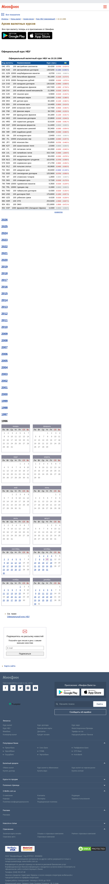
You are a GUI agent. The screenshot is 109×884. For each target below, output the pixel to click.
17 (8, 566)
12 (16, 563)
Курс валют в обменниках (47, 768)
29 (39, 570)
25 (12, 570)
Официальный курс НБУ (18, 616)
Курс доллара (43, 725)
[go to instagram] (28, 688)
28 (35, 570)
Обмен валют (8, 768)
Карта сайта (9, 666)
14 (35, 563)
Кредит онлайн (43, 735)
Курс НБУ (6, 728)
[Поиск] (99, 704)
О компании (8, 796)
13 (20, 563)
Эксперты (41, 799)
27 (20, 570)
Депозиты (41, 731)
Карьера (6, 799)
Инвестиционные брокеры (82, 728)
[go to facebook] (5, 688)
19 (16, 566)
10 (8, 563)
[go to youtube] (35, 688)
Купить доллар (9, 771)
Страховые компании (46, 837)
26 (16, 570)
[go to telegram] (13, 688)
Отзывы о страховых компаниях (50, 834)
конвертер (58, 212)
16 (4, 566)
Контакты (41, 796)
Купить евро (42, 771)
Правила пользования (81, 799)
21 (35, 566)
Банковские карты (44, 728)
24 (8, 570)
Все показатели (13, 15)
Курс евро (76, 725)
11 (12, 563)
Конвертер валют (10, 735)
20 (20, 566)
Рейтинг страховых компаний (84, 834)
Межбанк (6, 731)
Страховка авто (9, 837)
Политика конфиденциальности (16, 802)
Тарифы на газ (77, 731)
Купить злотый (77, 771)
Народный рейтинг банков (82, 735)
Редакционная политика (47, 802)
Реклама (6, 815)
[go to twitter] (20, 688)
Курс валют (7, 725)
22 (39, 566)
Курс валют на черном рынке (83, 768)
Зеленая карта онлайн (12, 834)
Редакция (76, 796)
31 (47, 570)
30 (4, 573)
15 (39, 563)
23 (4, 570)
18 (12, 566)
